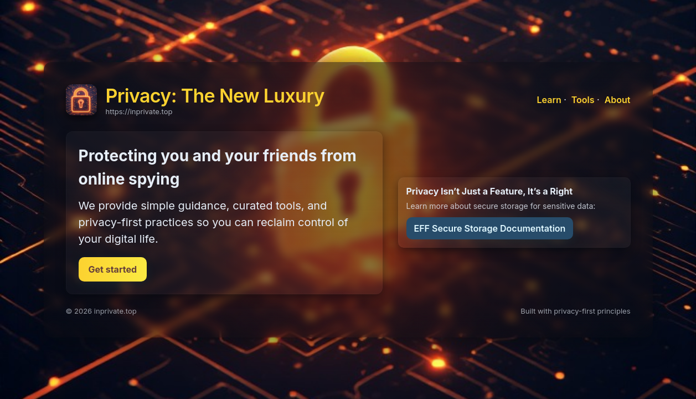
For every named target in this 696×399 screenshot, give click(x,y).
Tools (583, 99)
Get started (113, 269)
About (618, 99)
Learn (549, 99)
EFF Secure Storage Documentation (490, 228)
